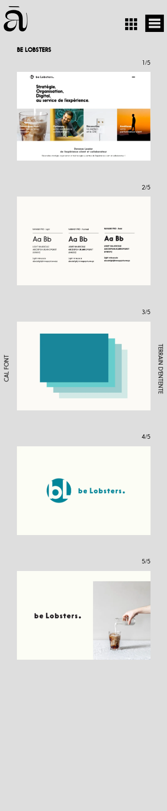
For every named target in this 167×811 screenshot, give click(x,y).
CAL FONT (6, 368)
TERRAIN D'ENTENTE (160, 368)
